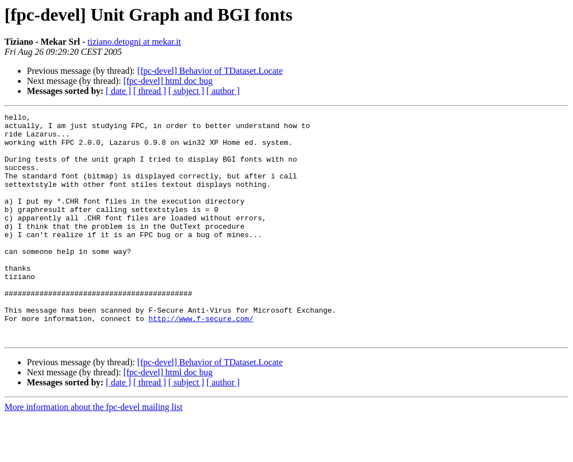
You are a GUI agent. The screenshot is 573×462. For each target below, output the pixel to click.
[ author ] (223, 91)
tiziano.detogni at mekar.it (134, 41)
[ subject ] (186, 91)
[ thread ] (149, 91)
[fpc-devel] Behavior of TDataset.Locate (210, 71)
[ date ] (118, 91)
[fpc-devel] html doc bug (168, 81)
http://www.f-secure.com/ (200, 360)
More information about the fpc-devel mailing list (93, 452)
